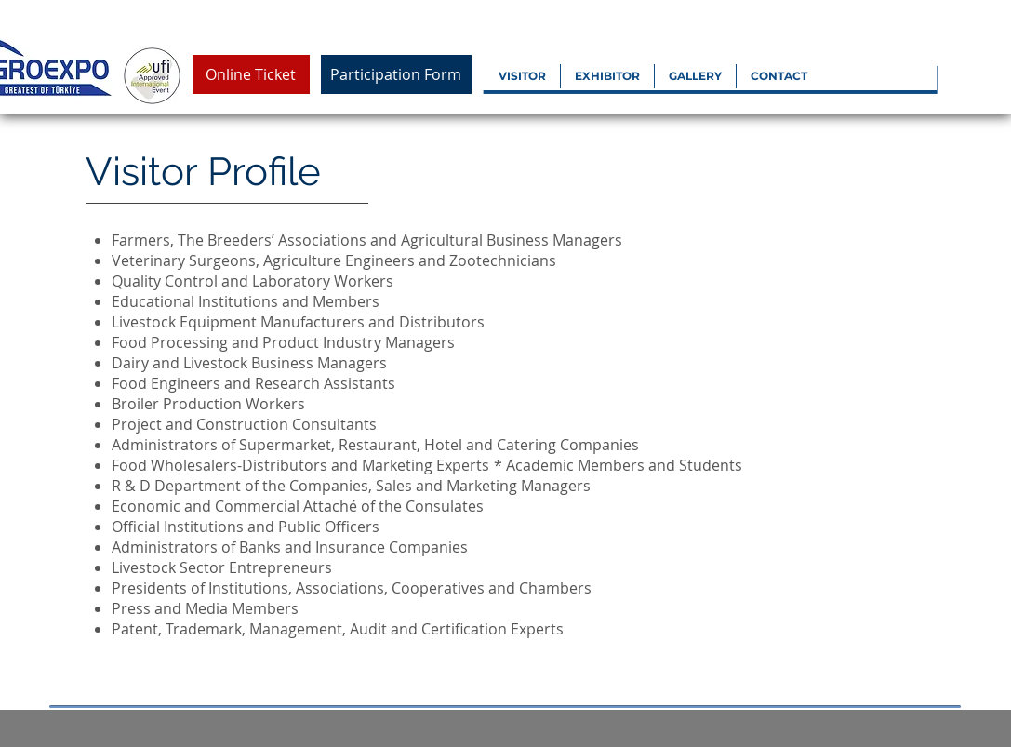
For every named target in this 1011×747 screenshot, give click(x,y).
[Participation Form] (396, 74)
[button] (522, 76)
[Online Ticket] (251, 74)
